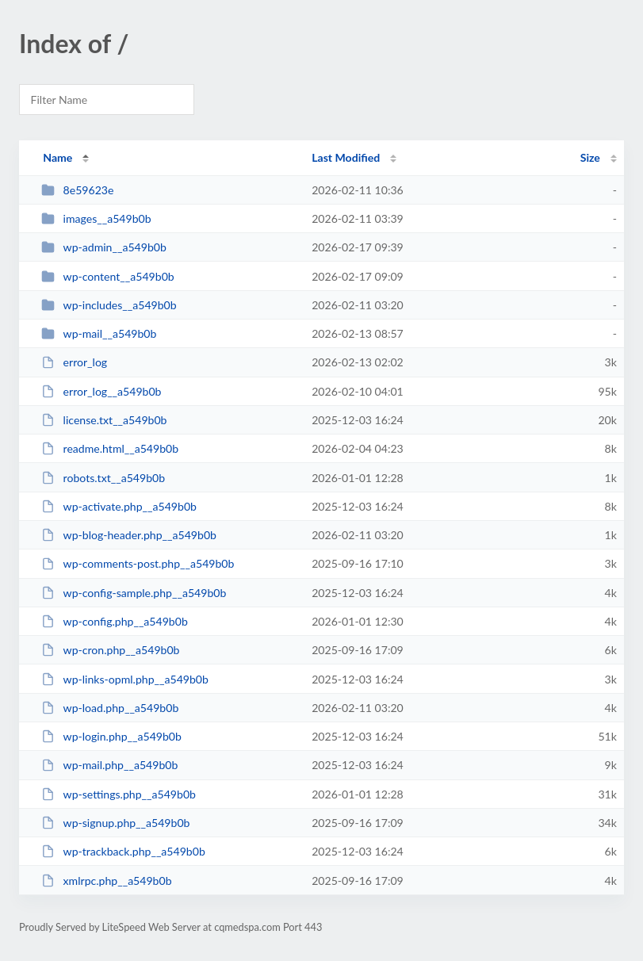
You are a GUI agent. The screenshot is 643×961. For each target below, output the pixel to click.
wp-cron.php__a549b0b (110, 650)
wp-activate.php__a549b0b (119, 506)
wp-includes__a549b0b (109, 305)
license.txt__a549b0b (103, 420)
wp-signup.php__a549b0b (115, 822)
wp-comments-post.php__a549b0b (137, 563)
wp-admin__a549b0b (103, 247)
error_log (74, 362)
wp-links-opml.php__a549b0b (125, 679)
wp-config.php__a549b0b (114, 621)
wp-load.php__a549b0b (109, 707)
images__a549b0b (96, 218)
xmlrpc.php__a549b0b (106, 880)
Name (57, 157)
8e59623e (77, 190)
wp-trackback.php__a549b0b (123, 851)
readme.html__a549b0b (109, 448)
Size (590, 157)
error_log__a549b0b (101, 391)
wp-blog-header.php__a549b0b (128, 535)
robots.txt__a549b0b (103, 477)
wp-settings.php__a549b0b (118, 794)
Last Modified (346, 157)
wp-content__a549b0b (107, 276)
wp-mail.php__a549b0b (109, 764)
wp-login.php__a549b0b (111, 736)
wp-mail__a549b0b (98, 333)
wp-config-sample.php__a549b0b (133, 592)
